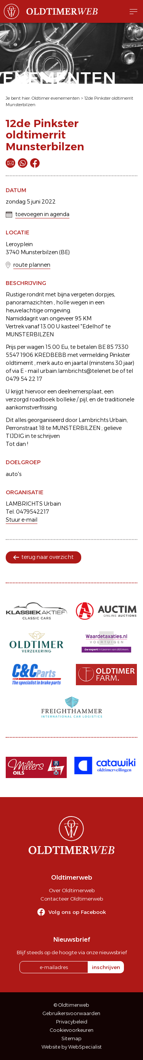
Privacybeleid (71, 1022)
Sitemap (71, 1038)
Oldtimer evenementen (56, 98)
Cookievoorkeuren (71, 1030)
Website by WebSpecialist (72, 1047)
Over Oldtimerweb (72, 890)
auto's (13, 474)
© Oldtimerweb (71, 1005)
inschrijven (106, 967)
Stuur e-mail (21, 519)
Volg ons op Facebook (77, 912)
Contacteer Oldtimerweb (71, 899)
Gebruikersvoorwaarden (71, 1013)
